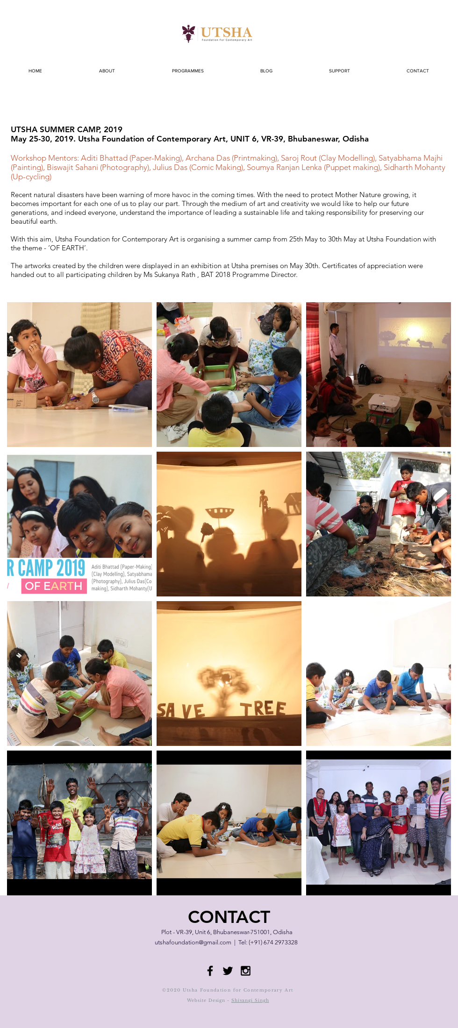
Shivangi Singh (250, 1000)
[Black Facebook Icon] (210, 971)
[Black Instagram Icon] (245, 971)
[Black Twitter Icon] (228, 971)
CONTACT (229, 916)
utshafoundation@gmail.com (193, 942)
